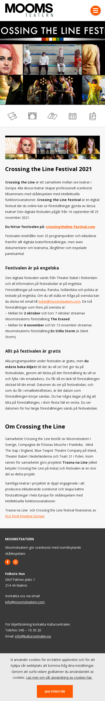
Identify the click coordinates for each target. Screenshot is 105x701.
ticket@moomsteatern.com (59, 301)
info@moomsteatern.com (25, 602)
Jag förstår (55, 691)
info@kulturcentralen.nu (33, 636)
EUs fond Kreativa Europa (24, 516)
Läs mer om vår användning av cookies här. (59, 677)
